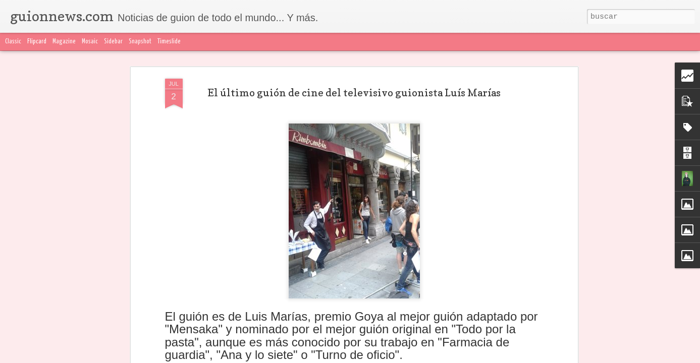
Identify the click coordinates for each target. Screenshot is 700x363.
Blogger (550, 357)
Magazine (64, 41)
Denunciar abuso (588, 357)
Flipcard (36, 41)
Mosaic (90, 41)
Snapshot (140, 41)
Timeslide (169, 41)
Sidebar (113, 41)
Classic (13, 41)
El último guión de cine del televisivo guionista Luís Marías (354, 61)
